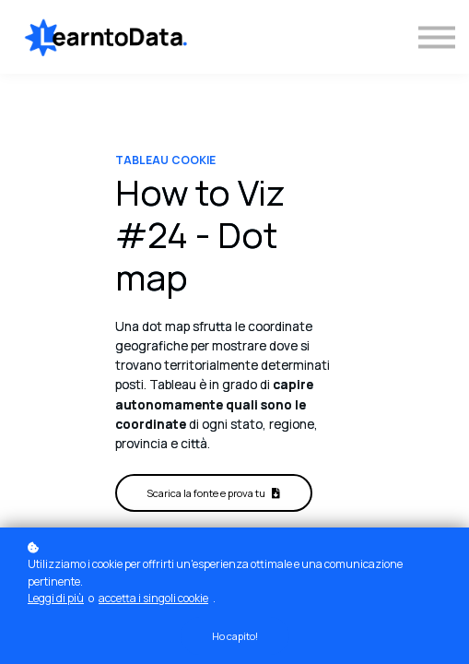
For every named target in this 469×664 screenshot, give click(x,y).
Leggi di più (56, 598)
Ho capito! (235, 636)
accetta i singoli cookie (153, 598)
